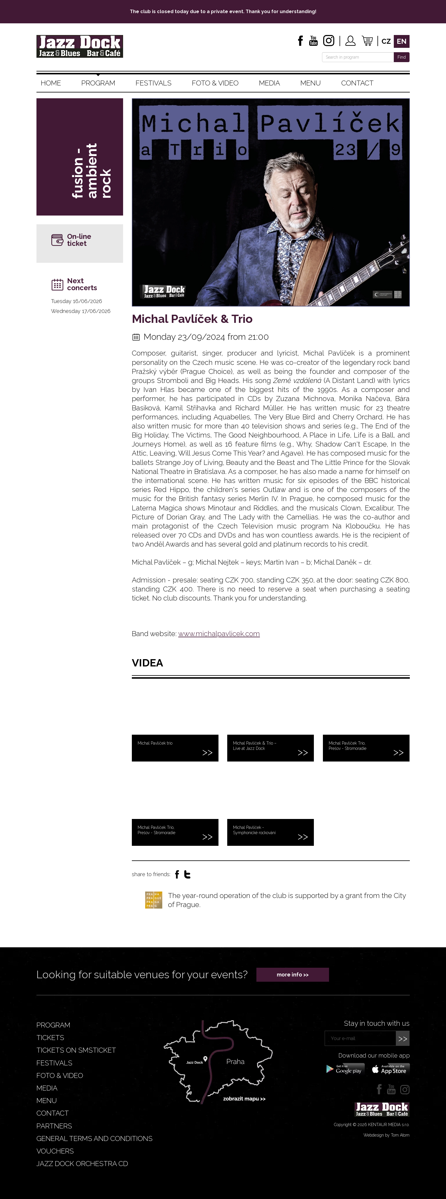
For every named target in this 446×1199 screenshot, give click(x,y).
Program (98, 83)
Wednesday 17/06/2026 (81, 311)
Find (402, 57)
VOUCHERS (55, 1151)
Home (51, 83)
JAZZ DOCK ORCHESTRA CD (82, 1163)
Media (269, 83)
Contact (357, 83)
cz (386, 41)
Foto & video (215, 83)
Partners (54, 1126)
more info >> (293, 975)
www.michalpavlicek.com (219, 633)
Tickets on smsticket (76, 1050)
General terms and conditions (94, 1138)
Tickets (50, 1037)
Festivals (154, 83)
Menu (310, 83)
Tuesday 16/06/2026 (76, 301)
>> (402, 1038)
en (402, 41)
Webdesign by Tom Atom (386, 1135)
